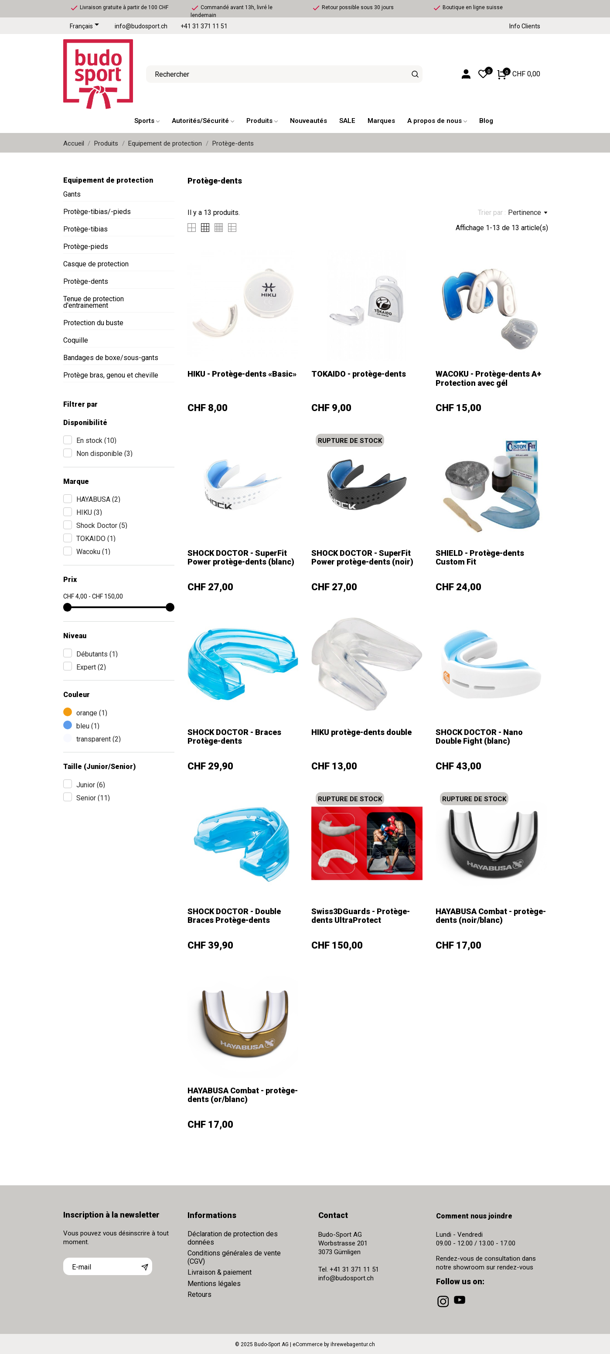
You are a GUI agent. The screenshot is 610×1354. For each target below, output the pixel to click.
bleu (87, 726)
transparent (98, 739)
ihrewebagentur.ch (353, 1344)
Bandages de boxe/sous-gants (110, 358)
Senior (93, 798)
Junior (90, 785)
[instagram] (444, 1307)
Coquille (75, 340)
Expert (91, 667)
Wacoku (93, 551)
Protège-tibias (85, 229)
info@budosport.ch (141, 26)
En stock (96, 440)
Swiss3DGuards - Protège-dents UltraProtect (360, 916)
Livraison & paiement (219, 1272)
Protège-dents (85, 281)
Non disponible (104, 453)
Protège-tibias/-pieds (97, 212)
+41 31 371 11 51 (204, 26)
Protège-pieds (85, 246)
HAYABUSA (98, 499)
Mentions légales (214, 1283)
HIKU (89, 512)
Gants (72, 194)
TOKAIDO (96, 538)
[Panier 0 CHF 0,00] (519, 74)
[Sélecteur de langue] (86, 26)
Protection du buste (93, 323)
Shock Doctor (101, 525)
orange (91, 713)
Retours (199, 1294)
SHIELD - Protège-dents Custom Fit (480, 557)
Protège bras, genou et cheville (110, 375)
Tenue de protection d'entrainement (93, 302)
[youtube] (460, 1307)
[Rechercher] (415, 74)
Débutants (97, 654)
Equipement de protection (108, 180)
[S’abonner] (144, 1266)
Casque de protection (96, 264)
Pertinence (527, 213)
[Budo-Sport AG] (98, 74)
